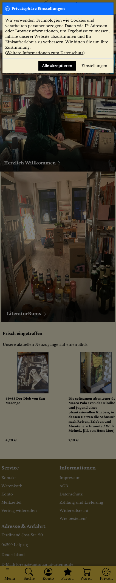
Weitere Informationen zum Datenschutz (44, 53)
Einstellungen (94, 65)
